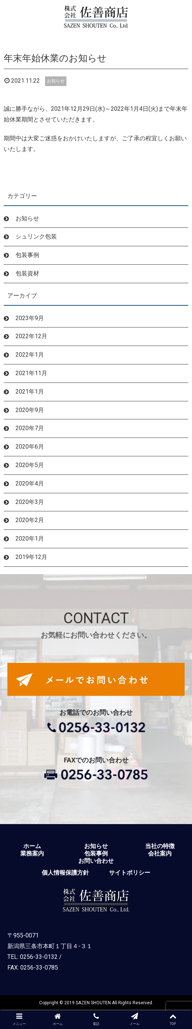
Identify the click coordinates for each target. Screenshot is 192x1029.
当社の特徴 (160, 846)
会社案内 (160, 854)
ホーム (32, 846)
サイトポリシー (129, 872)
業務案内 (32, 854)
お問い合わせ (96, 861)
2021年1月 (30, 391)
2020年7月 (30, 428)
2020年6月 (30, 446)
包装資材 (27, 273)
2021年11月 (31, 373)
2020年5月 (30, 465)
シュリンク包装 (36, 236)
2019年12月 (31, 556)
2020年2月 (30, 520)
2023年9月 (30, 318)
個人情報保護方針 (65, 872)
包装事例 (27, 254)
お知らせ (56, 80)
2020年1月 (30, 538)
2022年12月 (31, 336)
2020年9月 (30, 410)
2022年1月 (30, 354)
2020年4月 (30, 483)
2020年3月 (30, 501)
